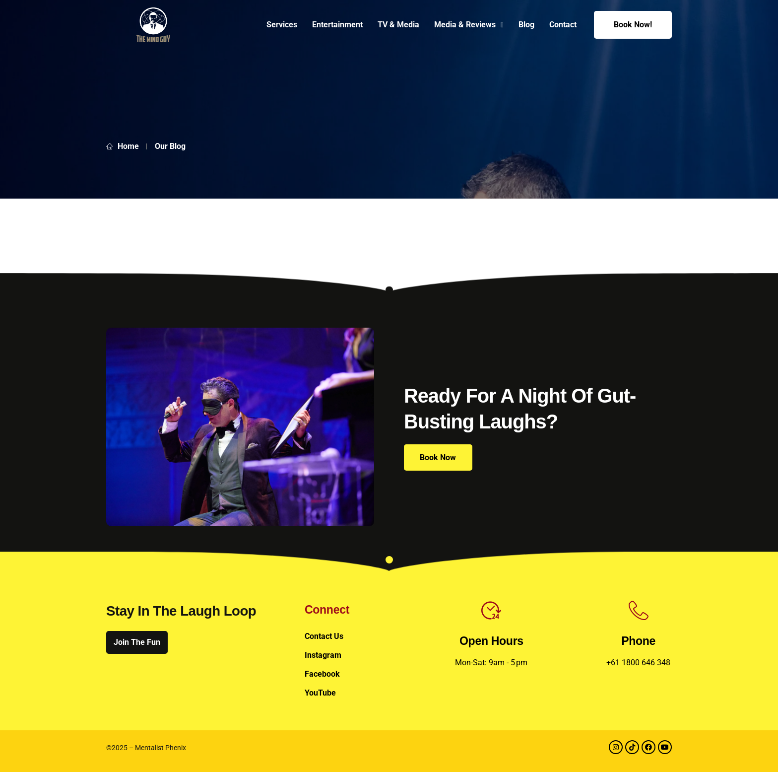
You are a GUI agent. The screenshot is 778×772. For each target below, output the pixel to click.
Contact (563, 24)
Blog (526, 24)
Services (281, 24)
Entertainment (337, 24)
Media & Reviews (469, 25)
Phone (638, 640)
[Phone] (638, 611)
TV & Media (398, 24)
